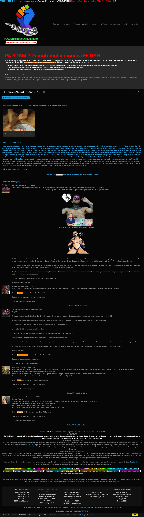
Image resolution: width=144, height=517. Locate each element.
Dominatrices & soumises (122, 494)
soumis (84, 163)
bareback (42, 77)
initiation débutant (21, 77)
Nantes (15, 161)
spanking (28, 80)
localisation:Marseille (92, 157)
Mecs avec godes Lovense (130, 471)
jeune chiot (90, 155)
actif (30, 77)
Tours (87, 481)
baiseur (103, 146)
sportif (118, 163)
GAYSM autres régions (47, 496)
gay (108, 152)
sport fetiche (111, 163)
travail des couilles (15, 165)
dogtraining (132, 77)
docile (22, 150)
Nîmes (26, 481)
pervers (66, 161)
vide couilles (64, 165)
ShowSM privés (97, 492)
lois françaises (31, 445)
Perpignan (112, 481)
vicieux (57, 165)
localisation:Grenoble (53, 157)
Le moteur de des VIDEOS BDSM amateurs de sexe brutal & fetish (72, 174)
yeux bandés (76, 165)
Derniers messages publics (14, 182)
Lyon (137, 157)
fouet (92, 152)
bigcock (137, 146)
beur (132, 146)
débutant (9, 150)
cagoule (65, 148)
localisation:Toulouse (120, 157)
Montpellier (135, 159)
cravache (121, 148)
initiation (70, 155)
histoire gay (36, 155)
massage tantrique (82, 159)
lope (133, 157)
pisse (61, 77)
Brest (82, 481)
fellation (35, 152)
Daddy (4, 150)
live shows (26, 157)
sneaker (59, 163)
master (99, 159)
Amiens (99, 481)
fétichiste (52, 152)
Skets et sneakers (86, 471)
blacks (11, 148)
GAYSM (103, 432)
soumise (90, 163)
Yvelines (84, 165)
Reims (98, 479)
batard (115, 146)
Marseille (18, 159)
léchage (11, 157)
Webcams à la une (122, 492)
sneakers (92, 77)
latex (22, 80)
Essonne (16, 152)
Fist (112, 468)
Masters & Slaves (122, 497)
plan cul (98, 161)
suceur (127, 163)
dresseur (92, 150)
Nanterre (10, 161)
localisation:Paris (106, 157)
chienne (85, 148)
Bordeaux (40, 148)
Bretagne (59, 148)
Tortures (38, 468)
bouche (46, 148)
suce (122, 163)
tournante (5, 165)
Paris (45, 161)
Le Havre (104, 479)
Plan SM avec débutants (72, 492)
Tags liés (56, 24)
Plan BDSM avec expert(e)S (72, 503)
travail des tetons (28, 165)
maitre (4, 159)
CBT (78, 80)
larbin (138, 155)
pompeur (115, 161)
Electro (100, 468)
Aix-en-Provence (60, 481)
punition (84, 80)
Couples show (113, 471)
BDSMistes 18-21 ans (22, 494)
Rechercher (66, 24)
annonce (31, 146)
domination (69, 150)
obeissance (22, 161)
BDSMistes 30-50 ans (22, 499)
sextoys (73, 80)
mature (114, 159)
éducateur (104, 150)
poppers (121, 161)
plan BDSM (92, 161)
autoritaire (86, 146)
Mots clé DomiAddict (12, 142)
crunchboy (127, 148)
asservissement (71, 146)
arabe (64, 146)
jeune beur (82, 155)
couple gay (103, 148)
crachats (49, 77)
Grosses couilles (101, 471)
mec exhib (120, 159)
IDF (50, 155)
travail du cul (38, 165)
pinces (76, 161)
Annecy (105, 481)
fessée (82, 77)
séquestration (43, 163)
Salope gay (34, 163)
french (97, 152)
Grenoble (124, 152)
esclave (35, 77)
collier (97, 148)
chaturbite (78, 148)
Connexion (134, 24)
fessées (46, 152)
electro (76, 77)
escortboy (9, 152)
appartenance (56, 146)
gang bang (103, 152)
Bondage (64, 468)
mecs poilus (60, 80)
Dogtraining (82, 468)
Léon (40, 92)
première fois (128, 161)
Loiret (130, 157)
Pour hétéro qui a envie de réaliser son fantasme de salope (19, 134)
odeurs (36, 161)
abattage (14, 146)
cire (93, 148)
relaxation (26, 163)
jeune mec (112, 155)
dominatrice (114, 77)
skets (50, 163)
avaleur (92, 146)
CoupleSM (122, 499)
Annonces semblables (81, 24)
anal (26, 146)
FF (75, 152)
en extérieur (125, 150)
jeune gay (105, 155)
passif (62, 161)
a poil (9, 146)
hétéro (29, 155)
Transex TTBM (122, 501)
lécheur (17, 157)
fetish (72, 152)
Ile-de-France (55, 155)
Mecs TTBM (57, 471)
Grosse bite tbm (132, 468)
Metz (118, 481)
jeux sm (129, 155)
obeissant (30, 161)
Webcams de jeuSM (97, 497)
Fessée (106, 468)
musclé (4, 161)
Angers (138, 479)
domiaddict (37, 150)
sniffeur (64, 163)
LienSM (94, 24)
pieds (34, 80)
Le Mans (50, 481)
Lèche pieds (8, 471)
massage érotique (32, 159)
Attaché (25, 468)
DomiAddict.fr (135, 462)
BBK (119, 146)
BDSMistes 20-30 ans (22, 497)
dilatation (16, 150)
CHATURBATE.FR (82, 511)
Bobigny (17, 148)
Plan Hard (47, 471)
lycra (18, 80)
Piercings (39, 471)
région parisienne (17, 163)
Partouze (56, 161)
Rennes (92, 479)
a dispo (4, 146)
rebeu (3, 163)
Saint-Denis (43, 481)
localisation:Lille (67, 157)
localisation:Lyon (79, 157)
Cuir (74, 468)
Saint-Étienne (112, 479)
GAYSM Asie (47, 501)
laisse (134, 155)
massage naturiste (58, 159)
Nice (52, 479)
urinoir (50, 165)
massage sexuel (70, 159)
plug (109, 161)
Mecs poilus (18, 471)
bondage (67, 77)
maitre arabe (10, 159)
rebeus (8, 163)
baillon (98, 146)
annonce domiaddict (41, 146)
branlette (52, 148)
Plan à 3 (85, 161)
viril (70, 165)
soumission (105, 77)
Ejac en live (67, 471)
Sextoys (76, 471)
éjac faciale (112, 150)
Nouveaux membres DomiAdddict (97, 494)
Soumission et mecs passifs (72, 473)
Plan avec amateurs (72, 494)
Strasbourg (74, 479)
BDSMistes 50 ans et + (21, 501)
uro (14, 80)
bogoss (22, 148)
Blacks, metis (54, 468)
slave (54, 163)
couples (67, 80)
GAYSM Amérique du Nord (47, 494)
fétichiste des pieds (63, 152)
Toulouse (137, 163)
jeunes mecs (50, 80)
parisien (50, 161)
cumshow (138, 148)
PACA (41, 161)
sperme (104, 163)
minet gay (127, 159)
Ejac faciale (91, 468)
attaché (79, 146)
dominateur (124, 77)
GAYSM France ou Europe (47, 498)
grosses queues (21, 155)
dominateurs (60, 150)
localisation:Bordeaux (38, 157)
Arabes (45, 468)
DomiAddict (4, 92)
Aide (125, 24)
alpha (22, 146)
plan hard (105, 161)
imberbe (63, 155)
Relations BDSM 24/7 (72, 501)
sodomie (78, 163)
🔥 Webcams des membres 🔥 (111, 24)
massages (93, 159)
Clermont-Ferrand (73, 481)
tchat (131, 163)
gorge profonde (115, 152)
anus (50, 146)
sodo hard (71, 163)
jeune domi (98, 155)
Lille (21, 157)
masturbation (106, 159)
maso (24, 159)
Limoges (93, 481)
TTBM (98, 77)
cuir (72, 77)
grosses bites (11, 155)
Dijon (133, 479)
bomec (28, 148)
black (7, 148)
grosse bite (41, 80)
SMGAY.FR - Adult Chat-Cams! (77, 306)
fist (87, 77)
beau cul (128, 146)
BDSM (123, 146)
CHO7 (90, 148)
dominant (44, 150)
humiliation (9, 80)
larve (3, 157)
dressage (85, 150)
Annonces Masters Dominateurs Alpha (22, 92)
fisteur (81, 152)
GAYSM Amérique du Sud (46, 503)
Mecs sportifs (29, 471)
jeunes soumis (121, 155)
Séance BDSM (9, 77)
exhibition (29, 152)
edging (55, 77)
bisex (3, 148)
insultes (76, 155)
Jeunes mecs (120, 468)
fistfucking (87, 152)
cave (69, 148)
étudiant (22, 152)
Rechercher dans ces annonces (16, 98)
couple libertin (112, 148)
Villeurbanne (33, 481)
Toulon (120, 479)
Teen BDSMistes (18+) (21, 492)
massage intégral (45, 159)
